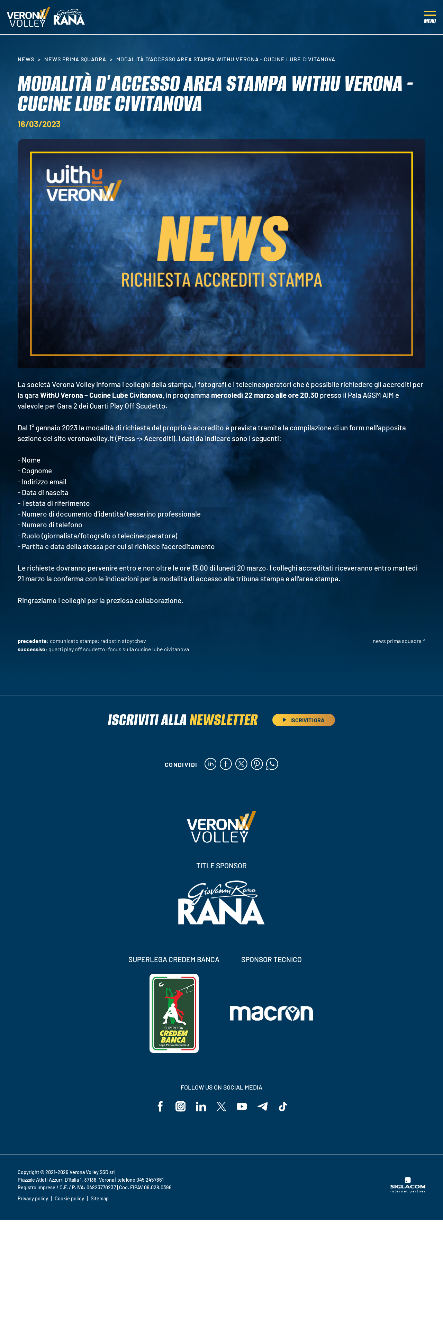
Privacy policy (33, 1199)
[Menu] (430, 17)
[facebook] (226, 764)
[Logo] (28, 17)
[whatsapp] (272, 764)
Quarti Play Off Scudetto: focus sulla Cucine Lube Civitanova (118, 649)
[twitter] (241, 764)
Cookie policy (69, 1199)
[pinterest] (257, 764)
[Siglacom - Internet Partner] (407, 1191)
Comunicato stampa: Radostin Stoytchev (98, 640)
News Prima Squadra (75, 59)
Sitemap (100, 1199)
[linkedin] (210, 764)
